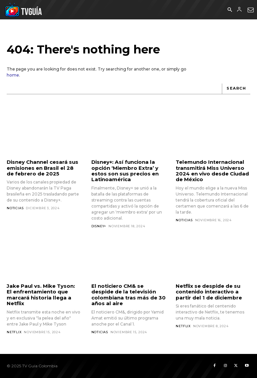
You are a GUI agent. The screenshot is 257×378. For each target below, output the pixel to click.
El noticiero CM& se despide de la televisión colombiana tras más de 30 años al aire (128, 294)
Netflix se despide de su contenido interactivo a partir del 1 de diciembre (209, 292)
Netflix (14, 332)
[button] (230, 10)
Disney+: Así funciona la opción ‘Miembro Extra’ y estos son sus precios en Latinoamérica (125, 170)
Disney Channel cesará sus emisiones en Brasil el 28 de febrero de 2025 (42, 168)
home (13, 75)
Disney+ (98, 226)
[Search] (236, 89)
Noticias (15, 208)
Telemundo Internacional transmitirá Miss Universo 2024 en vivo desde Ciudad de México (212, 170)
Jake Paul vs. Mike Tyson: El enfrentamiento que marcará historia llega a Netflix (44, 294)
